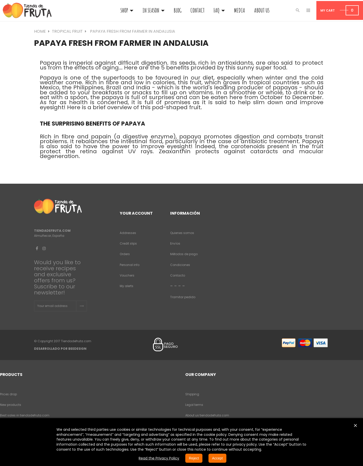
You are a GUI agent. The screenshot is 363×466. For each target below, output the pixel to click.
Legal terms (194, 405)
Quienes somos (182, 233)
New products (10, 405)
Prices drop (8, 394)
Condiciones (180, 265)
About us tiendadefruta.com (207, 415)
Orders (125, 254)
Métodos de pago (184, 254)
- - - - (177, 285)
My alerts (126, 286)
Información (185, 213)
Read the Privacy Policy (159, 458)
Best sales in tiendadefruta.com (24, 415)
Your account (136, 213)
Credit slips (128, 243)
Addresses (128, 233)
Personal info (129, 265)
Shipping (192, 394)
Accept (217, 458)
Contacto (177, 275)
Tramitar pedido (182, 297)
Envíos (175, 243)
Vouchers (127, 275)
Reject (194, 458)
